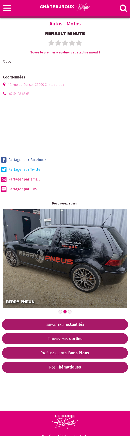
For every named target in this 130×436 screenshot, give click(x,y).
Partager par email (20, 179)
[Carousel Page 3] (69, 311)
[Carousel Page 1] (60, 311)
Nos (65, 367)
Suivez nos (65, 324)
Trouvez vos (65, 338)
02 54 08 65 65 (19, 94)
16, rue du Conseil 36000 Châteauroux (36, 85)
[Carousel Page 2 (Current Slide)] (65, 311)
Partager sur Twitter (21, 169)
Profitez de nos (65, 352)
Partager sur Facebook (23, 160)
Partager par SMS (19, 189)
